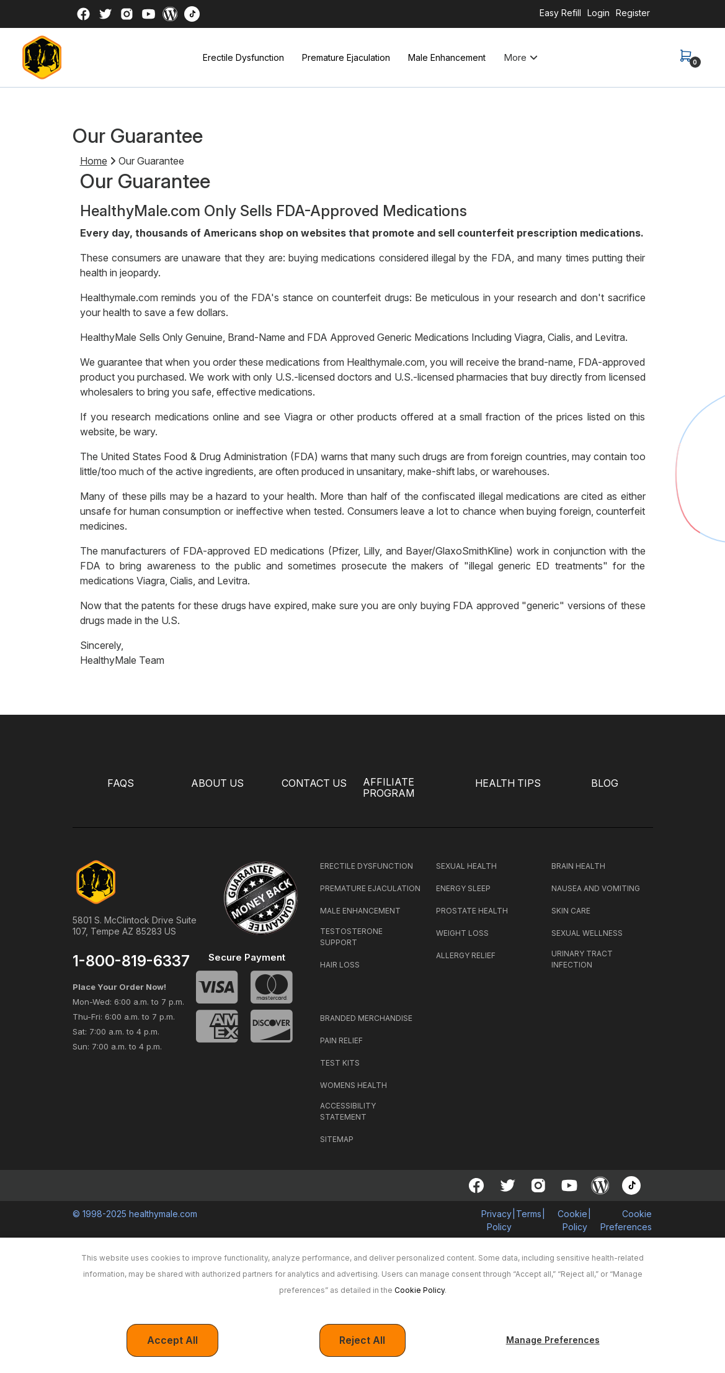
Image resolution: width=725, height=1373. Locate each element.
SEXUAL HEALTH (466, 866)
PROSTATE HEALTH (472, 910)
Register (633, 12)
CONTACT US (314, 783)
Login (598, 12)
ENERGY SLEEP (463, 888)
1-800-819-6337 (131, 961)
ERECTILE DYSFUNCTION (366, 866)
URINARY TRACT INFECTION (582, 959)
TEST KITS (340, 1062)
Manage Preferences (553, 1339)
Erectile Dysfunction (243, 57)
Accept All (172, 1340)
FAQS (120, 783)
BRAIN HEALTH (578, 866)
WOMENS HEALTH (353, 1085)
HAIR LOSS (340, 964)
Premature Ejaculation (346, 57)
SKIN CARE (570, 910)
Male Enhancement (447, 57)
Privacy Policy (496, 1220)
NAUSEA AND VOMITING (595, 888)
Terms (528, 1213)
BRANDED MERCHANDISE (366, 1018)
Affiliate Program (388, 788)
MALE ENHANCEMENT (360, 910)
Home (93, 161)
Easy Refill (560, 12)
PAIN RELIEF (341, 1040)
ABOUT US (217, 783)
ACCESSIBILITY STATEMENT (348, 1111)
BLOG (604, 783)
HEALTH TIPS (508, 783)
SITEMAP (337, 1139)
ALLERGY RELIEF (466, 955)
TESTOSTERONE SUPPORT (351, 937)
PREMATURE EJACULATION (370, 888)
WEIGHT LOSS (462, 933)
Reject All (362, 1340)
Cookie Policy (419, 1290)
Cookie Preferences (626, 1220)
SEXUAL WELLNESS (587, 933)
